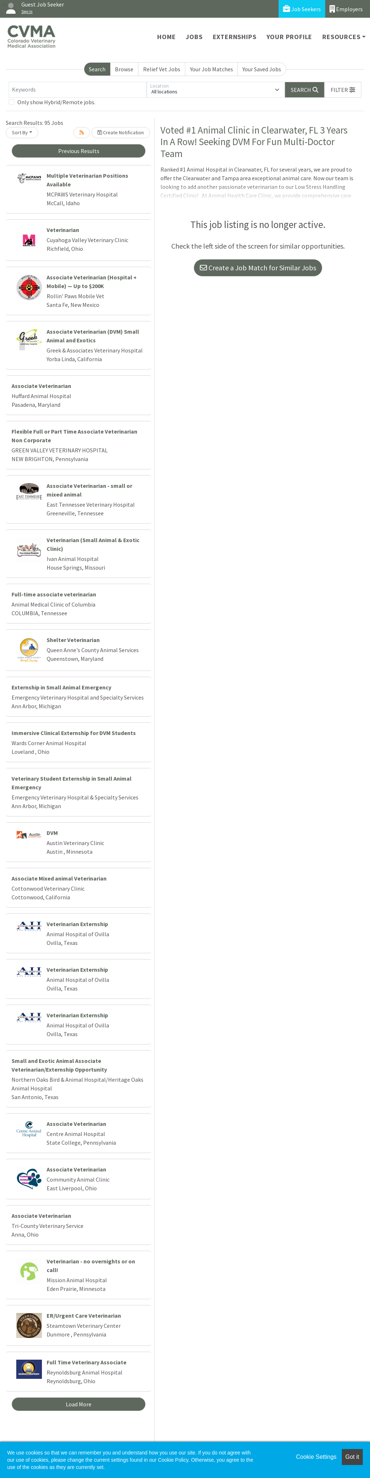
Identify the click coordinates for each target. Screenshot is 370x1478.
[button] (342, 90)
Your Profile (290, 37)
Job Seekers (302, 8)
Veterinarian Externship (77, 924)
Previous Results (78, 151)
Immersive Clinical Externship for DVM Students (74, 732)
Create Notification (121, 132)
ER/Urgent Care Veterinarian (84, 1315)
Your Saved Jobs (261, 69)
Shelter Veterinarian (73, 639)
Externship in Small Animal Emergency (61, 687)
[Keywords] (78, 90)
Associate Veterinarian (41, 385)
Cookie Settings (316, 1457)
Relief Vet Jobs (161, 69)
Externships (235, 37)
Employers (346, 8)
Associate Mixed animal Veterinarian (59, 878)
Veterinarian (63, 229)
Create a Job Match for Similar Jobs (258, 267)
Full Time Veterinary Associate (86, 1362)
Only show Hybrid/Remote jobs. (56, 102)
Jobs (194, 37)
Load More (78, 1404)
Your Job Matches (211, 69)
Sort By (20, 132)
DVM (52, 832)
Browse (124, 69)
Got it (352, 1457)
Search (97, 69)
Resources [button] (341, 37)
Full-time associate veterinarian (54, 594)
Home (166, 37)
